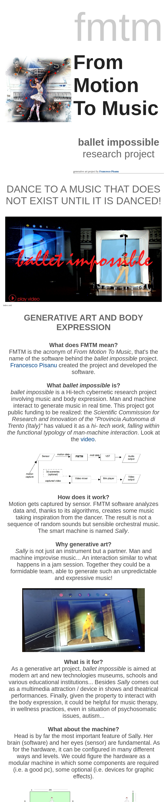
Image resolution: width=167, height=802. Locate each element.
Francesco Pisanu (109, 171)
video (88, 439)
